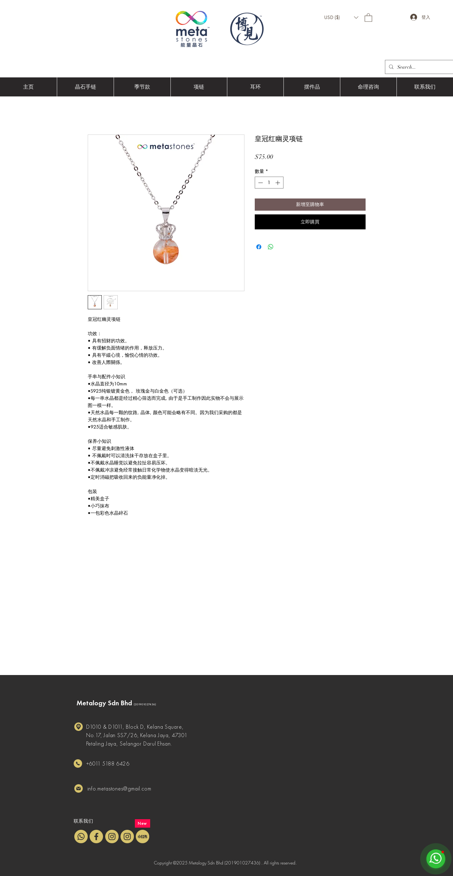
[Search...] (422, 67)
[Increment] (278, 182)
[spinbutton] (269, 182)
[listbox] (341, 17)
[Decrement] (260, 182)
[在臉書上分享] (259, 247)
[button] (341, 17)
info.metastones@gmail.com (119, 788)
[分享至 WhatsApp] (270, 247)
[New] (142, 823)
